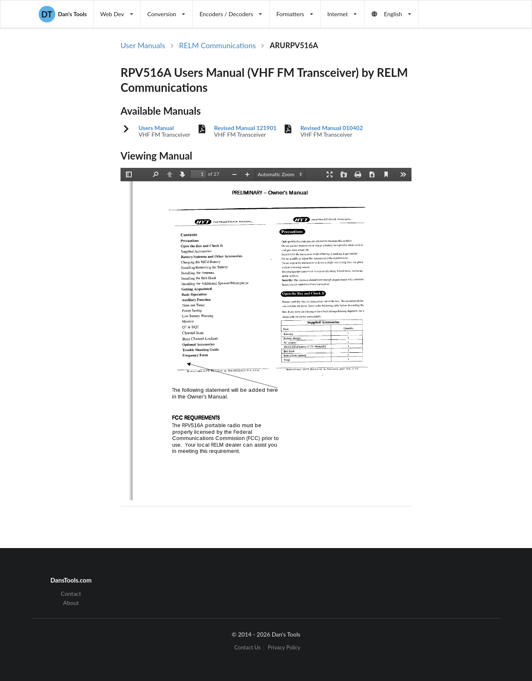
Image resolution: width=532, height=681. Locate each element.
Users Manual (156, 128)
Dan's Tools (63, 14)
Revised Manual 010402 (331, 128)
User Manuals (143, 45)
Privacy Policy (284, 648)
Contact (71, 593)
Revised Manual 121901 (245, 128)
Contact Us (247, 648)
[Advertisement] (460, 175)
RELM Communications (217, 45)
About (71, 602)
